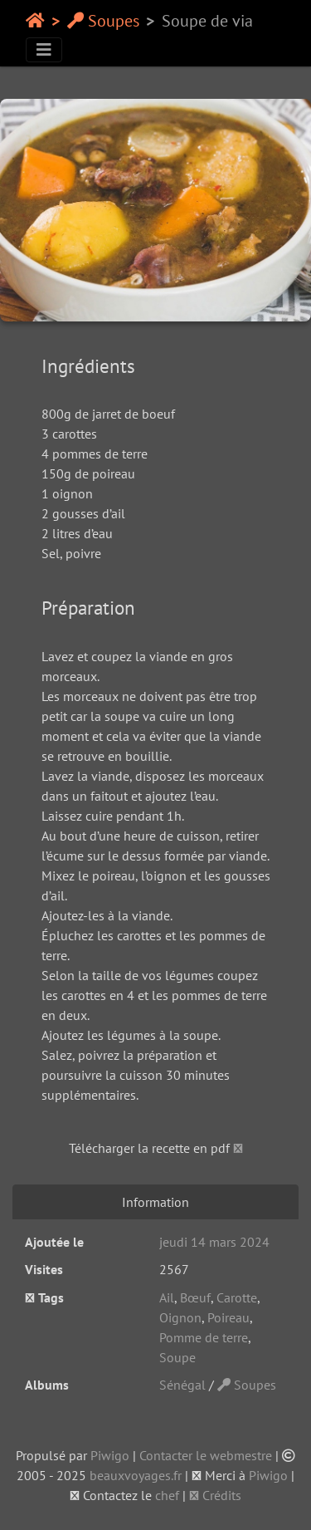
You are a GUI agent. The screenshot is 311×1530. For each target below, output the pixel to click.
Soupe (177, 1357)
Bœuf (195, 1297)
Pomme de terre (203, 1337)
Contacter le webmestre (205, 1455)
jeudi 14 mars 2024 (214, 1241)
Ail (166, 1297)
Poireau (228, 1317)
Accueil (35, 20)
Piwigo (109, 1455)
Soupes (103, 21)
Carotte (236, 1297)
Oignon (180, 1317)
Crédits (215, 1495)
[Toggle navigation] (44, 49)
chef (167, 1495)
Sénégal (182, 1384)
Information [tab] (155, 1202)
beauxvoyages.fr (136, 1475)
